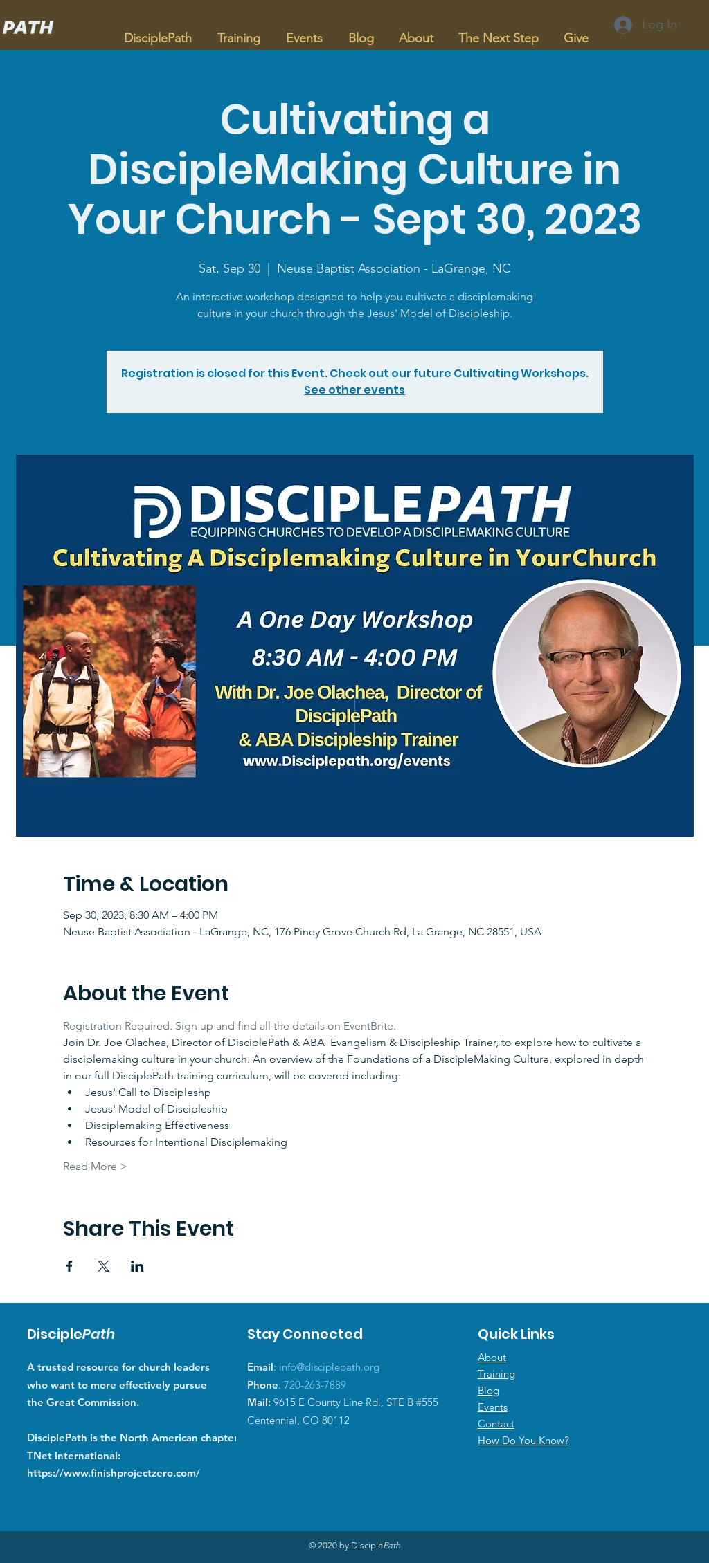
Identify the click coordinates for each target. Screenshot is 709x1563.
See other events (354, 390)
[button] (238, 32)
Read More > (95, 1166)
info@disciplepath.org (329, 1366)
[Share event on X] (103, 1266)
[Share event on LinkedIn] (137, 1266)
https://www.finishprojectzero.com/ (113, 1472)
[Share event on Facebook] (69, 1266)
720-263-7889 (315, 1384)
